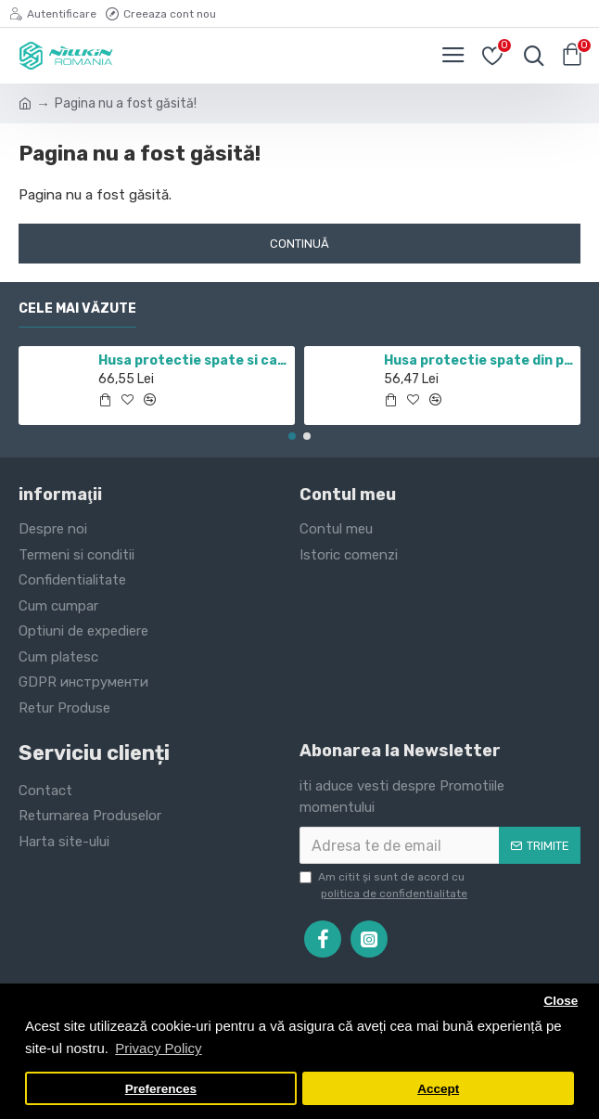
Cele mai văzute (77, 308)
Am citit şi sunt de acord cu (385, 886)
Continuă (299, 244)
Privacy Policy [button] (158, 1048)
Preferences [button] (161, 1089)
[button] (292, 436)
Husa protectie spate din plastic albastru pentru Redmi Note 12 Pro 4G (479, 360)
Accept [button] (438, 1089)
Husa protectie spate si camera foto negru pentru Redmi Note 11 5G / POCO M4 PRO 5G (193, 360)
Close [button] (560, 1001)
